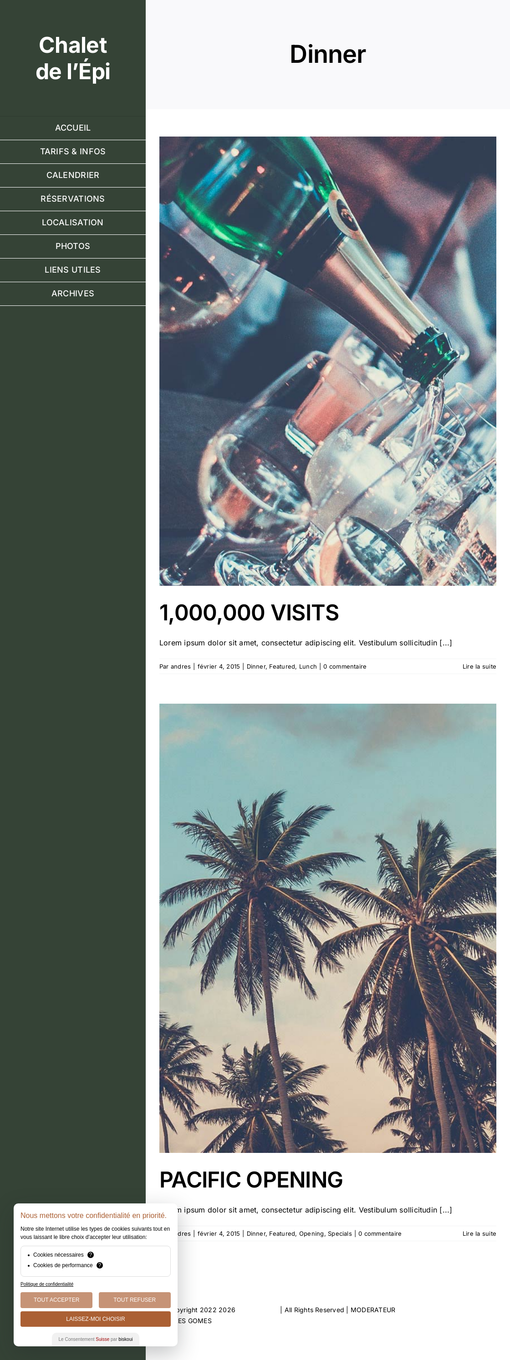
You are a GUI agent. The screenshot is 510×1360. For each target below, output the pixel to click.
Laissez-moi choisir (95, 1319)
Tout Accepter (56, 1300)
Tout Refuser (134, 1300)
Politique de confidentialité (46, 1284)
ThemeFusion (257, 1310)
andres (181, 666)
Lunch (308, 666)
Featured (282, 666)
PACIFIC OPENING (251, 1179)
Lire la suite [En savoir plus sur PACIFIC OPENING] (479, 1233)
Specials (340, 1233)
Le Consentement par (96, 1339)
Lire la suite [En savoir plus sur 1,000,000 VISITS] (479, 666)
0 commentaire (345, 666)
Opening (311, 1233)
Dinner (256, 666)
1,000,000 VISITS (249, 612)
